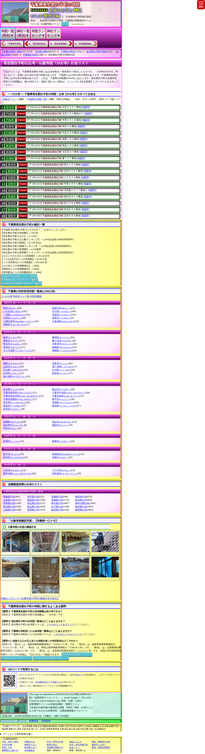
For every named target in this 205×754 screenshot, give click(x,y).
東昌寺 (12, 171)
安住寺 (10, 107)
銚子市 (61, 399)
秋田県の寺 (81, 496)
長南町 (63, 402)
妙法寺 (12, 209)
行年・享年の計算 (55, 742)
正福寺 (10, 158)
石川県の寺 (57, 506)
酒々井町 (62, 366)
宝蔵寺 (12, 177)
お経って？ (74, 747)
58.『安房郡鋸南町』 (83, 44)
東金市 (12, 405)
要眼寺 (12, 215)
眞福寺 (10, 152)
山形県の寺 (9, 500)
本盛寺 (12, 196)
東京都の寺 (57, 503)
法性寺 (12, 184)
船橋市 (61, 441)
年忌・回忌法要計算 (78, 745)
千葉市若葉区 (18, 399)
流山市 (62, 422)
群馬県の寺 (9, 503)
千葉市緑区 (65, 396)
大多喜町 (63, 321)
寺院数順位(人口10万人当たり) (16, 279)
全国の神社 (42, 51)
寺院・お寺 (7, 747)
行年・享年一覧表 (10, 742)
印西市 (12, 318)
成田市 (60, 425)
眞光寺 (10, 145)
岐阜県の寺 (57, 510)
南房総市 (65, 454)
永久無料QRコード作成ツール (48, 682)
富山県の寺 (33, 506)
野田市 (10, 428)
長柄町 (12, 422)
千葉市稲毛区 (18, 392)
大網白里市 (19, 321)
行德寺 (10, 132)
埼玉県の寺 (33, 503)
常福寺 (10, 139)
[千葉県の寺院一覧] (37, 99)
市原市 (61, 314)
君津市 (11, 347)
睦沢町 (13, 457)
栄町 (11, 363)
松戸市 (11, 454)
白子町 (61, 370)
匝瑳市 (60, 373)
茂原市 (60, 457)
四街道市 (64, 473)
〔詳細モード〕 (8, 99)
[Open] (21, 107)
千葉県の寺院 (30, 55)
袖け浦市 (14, 376)
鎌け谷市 (62, 340)
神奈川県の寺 (82, 503)
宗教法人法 (29, 742)
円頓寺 (10, 120)
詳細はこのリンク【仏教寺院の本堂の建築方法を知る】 (30, 598)
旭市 (10, 308)
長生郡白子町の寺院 (58, 55)
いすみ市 (12, 311)
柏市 (10, 337)
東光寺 (12, 164)
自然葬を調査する (55, 747)
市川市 (61, 311)
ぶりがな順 (6, 296)
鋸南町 (62, 347)
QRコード (79, 675)
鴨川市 (12, 344)
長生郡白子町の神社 (96, 51)
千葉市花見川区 (21, 396)
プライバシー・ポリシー (13, 721)
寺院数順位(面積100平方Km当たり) (18, 283)
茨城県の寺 (57, 500)
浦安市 (61, 318)
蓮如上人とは (75, 742)
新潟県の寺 (9, 506)
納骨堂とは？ (30, 745)
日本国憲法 (29, 750)
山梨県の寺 (9, 510)
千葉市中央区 (69, 392)
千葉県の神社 (68, 51)
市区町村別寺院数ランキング (16, 276)
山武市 (11, 366)
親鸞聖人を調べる (10, 750)
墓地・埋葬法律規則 (101, 747)
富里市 (12, 409)
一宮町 (14, 314)
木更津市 (62, 344)
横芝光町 (17, 473)
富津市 (11, 441)
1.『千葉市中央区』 (14, 44)
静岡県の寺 (81, 510)
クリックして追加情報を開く (17, 734)
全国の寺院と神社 (12, 51)
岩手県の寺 (33, 496)
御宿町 (14, 324)
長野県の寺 (33, 510)
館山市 (61, 389)
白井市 (11, 373)
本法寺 (12, 203)
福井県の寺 (81, 506)
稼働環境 (33, 721)
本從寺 (12, 190)
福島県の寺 (33, 500)
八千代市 (61, 470)
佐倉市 (60, 363)
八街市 (12, 470)
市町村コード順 (21, 296)
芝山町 (13, 370)
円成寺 (10, 113)
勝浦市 (61, 337)
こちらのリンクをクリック (60, 624)
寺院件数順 (36, 296)
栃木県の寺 (81, 500)
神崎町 (62, 350)
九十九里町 (18, 350)
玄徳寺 (10, 126)
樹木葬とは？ (30, 747)
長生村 (14, 402)
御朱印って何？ (99, 745)
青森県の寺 (9, 496)
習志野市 (13, 425)
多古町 (11, 389)
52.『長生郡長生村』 (37, 44)
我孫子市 (61, 308)
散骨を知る (52, 745)
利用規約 (46, 721)
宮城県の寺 (57, 496)
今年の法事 (7, 745)
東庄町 (64, 405)
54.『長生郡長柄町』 (59, 44)
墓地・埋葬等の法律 (101, 742)
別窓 (34, 276)
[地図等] (86, 107)
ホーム (65, 24)
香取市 (11, 340)
